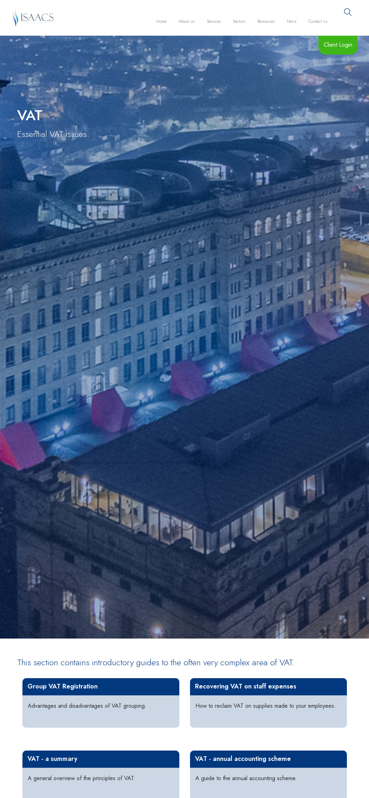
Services (214, 21)
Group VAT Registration (62, 686)
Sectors (239, 21)
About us (187, 21)
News (291, 21)
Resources (266, 21)
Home (161, 21)
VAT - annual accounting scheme (243, 758)
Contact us (317, 21)
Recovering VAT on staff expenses (245, 686)
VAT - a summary (52, 758)
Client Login (338, 45)
